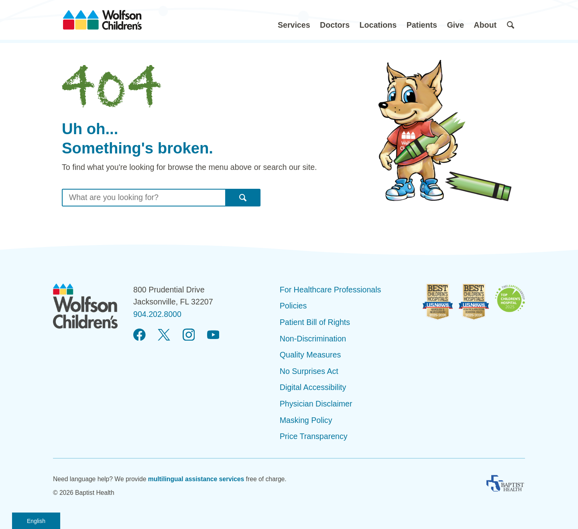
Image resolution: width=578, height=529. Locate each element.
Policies (293, 305)
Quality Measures (310, 354)
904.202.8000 (157, 314)
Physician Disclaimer (316, 403)
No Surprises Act (309, 371)
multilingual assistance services (196, 479)
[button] (294, 20)
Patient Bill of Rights (315, 322)
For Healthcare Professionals (330, 289)
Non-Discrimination (313, 338)
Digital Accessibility (313, 387)
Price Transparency (314, 436)
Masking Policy (306, 420)
